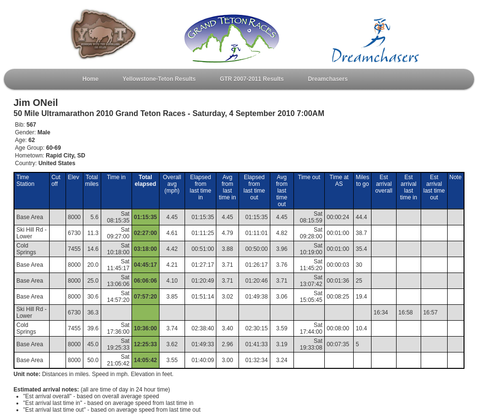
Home (90, 79)
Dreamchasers (328, 79)
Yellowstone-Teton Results (159, 79)
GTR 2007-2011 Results (252, 79)
